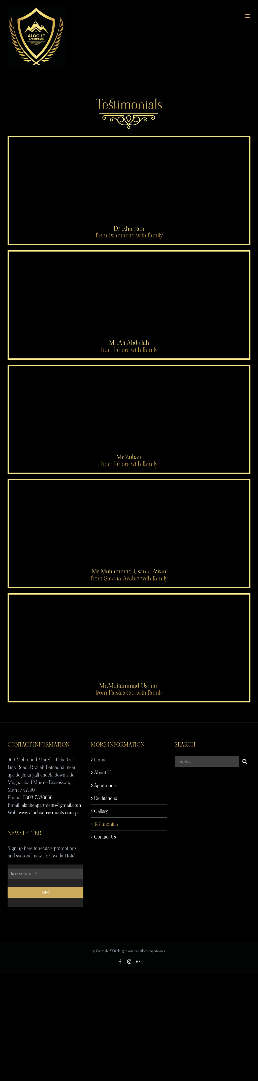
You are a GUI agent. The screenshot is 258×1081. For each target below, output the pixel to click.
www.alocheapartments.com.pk (49, 812)
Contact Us (105, 836)
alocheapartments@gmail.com (51, 805)
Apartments (105, 785)
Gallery (101, 811)
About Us (103, 772)
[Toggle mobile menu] (247, 16)
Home (100, 759)
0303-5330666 (38, 797)
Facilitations (105, 798)
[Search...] (207, 761)
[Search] (244, 761)
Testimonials (106, 823)
